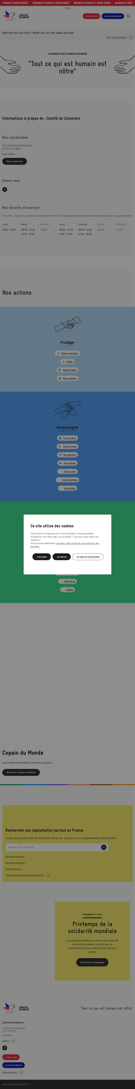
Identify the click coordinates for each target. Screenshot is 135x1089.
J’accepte (42, 556)
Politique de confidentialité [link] (67, 563)
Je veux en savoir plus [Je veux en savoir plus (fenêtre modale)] (88, 556)
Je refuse (61, 556)
